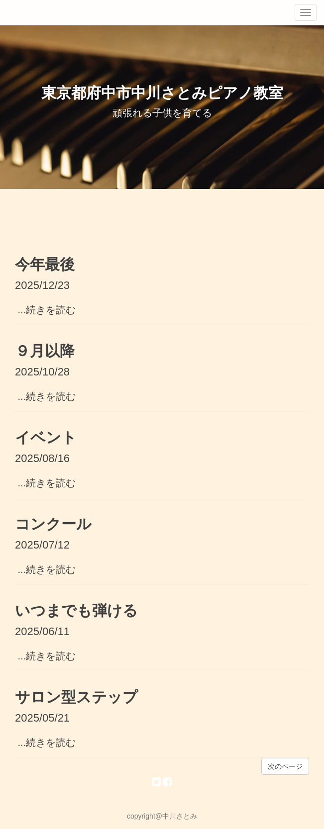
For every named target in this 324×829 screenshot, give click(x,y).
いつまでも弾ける (76, 610)
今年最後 (45, 264)
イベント (46, 437)
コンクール (53, 524)
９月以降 (45, 351)
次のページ (285, 766)
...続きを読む (45, 309)
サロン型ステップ (76, 697)
